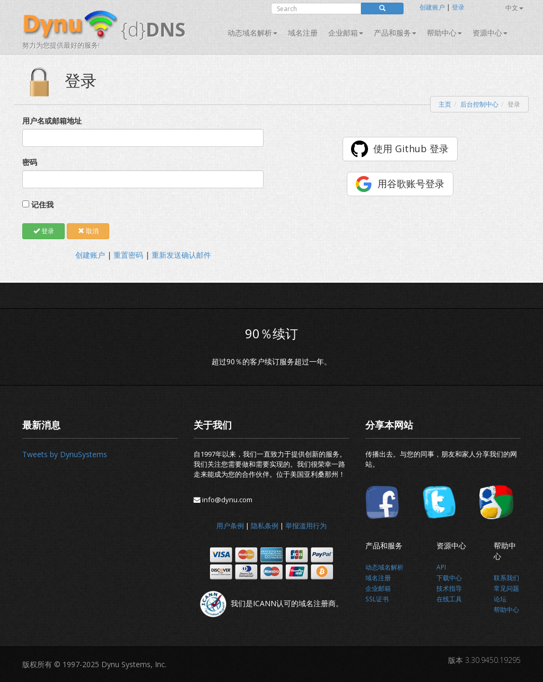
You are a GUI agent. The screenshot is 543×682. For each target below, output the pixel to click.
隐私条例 (264, 525)
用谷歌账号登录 (411, 183)
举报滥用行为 (306, 525)
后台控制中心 (479, 104)
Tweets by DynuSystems (64, 454)
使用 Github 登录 (411, 148)
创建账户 (432, 7)
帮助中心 (444, 33)
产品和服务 (395, 33)
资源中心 (489, 33)
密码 (29, 162)
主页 (445, 104)
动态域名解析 (252, 33)
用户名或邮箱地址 (52, 121)
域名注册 (303, 33)
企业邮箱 (345, 33)
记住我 (42, 204)
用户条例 (230, 525)
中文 (514, 7)
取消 (88, 230)
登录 (458, 7)
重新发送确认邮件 (181, 255)
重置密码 (128, 255)
